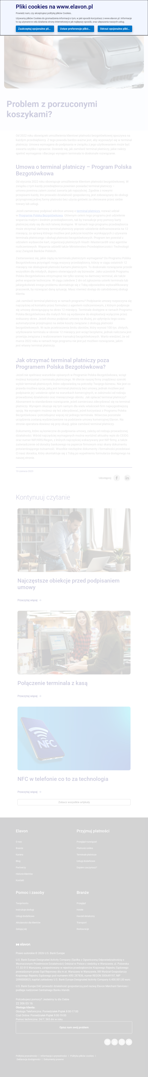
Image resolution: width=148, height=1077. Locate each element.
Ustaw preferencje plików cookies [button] (77, 28)
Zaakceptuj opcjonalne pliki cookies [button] (36, 28)
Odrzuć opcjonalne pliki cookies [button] (116, 28)
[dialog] (74, 17)
